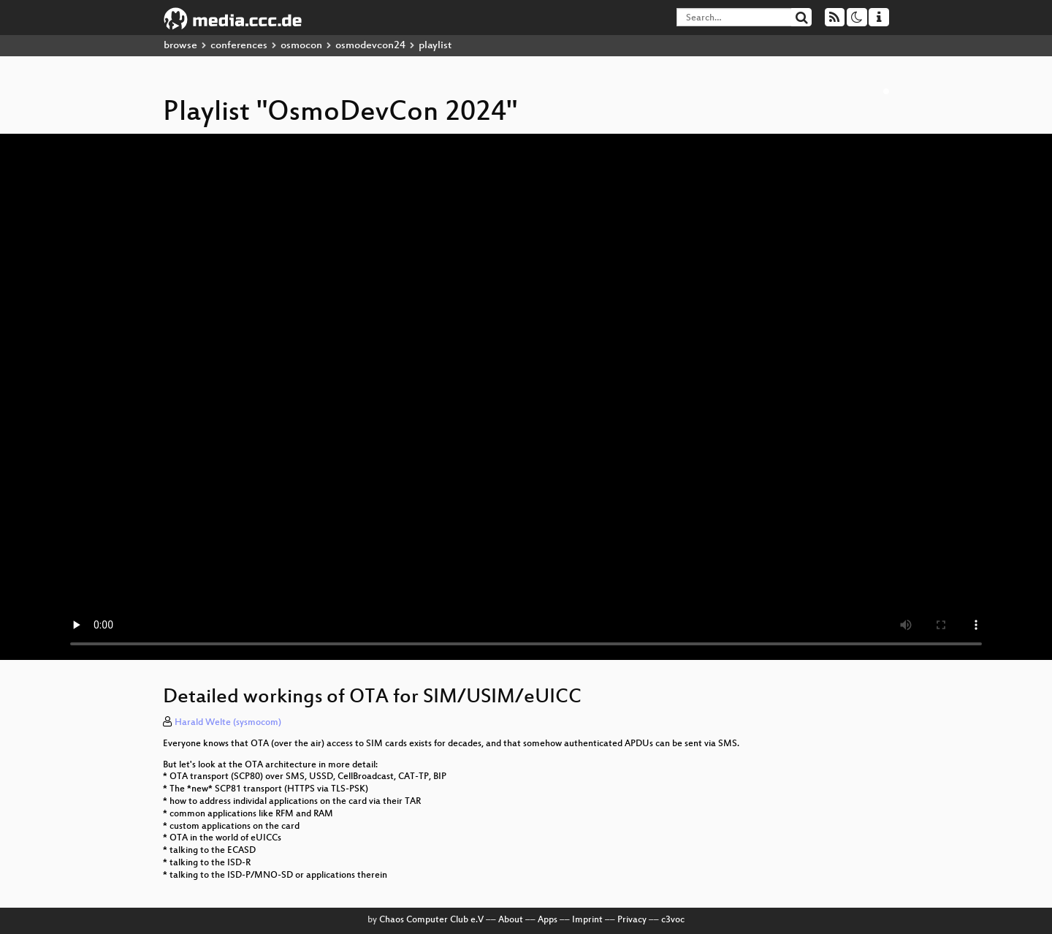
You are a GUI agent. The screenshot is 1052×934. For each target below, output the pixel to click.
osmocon (301, 45)
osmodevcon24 (370, 45)
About (510, 920)
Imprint (587, 920)
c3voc (673, 920)
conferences (238, 45)
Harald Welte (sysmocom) (228, 723)
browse (180, 45)
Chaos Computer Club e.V (431, 920)
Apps (547, 920)
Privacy (632, 920)
